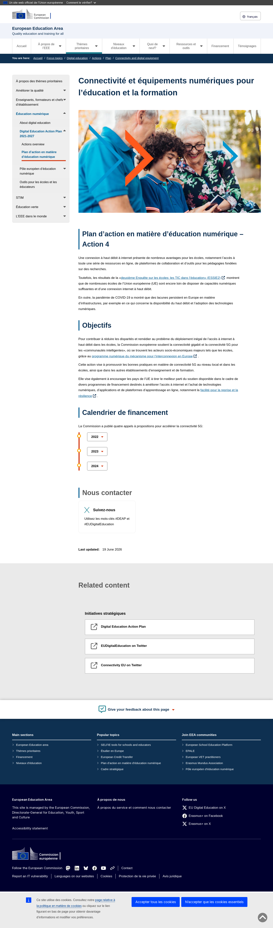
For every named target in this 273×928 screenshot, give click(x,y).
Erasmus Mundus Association (204, 763)
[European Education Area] (34, 14)
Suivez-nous (104, 510)
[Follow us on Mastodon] (68, 868)
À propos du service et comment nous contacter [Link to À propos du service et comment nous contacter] (134, 807)
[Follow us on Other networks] (112, 868)
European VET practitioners (203, 757)
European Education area (32, 744)
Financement (220, 46)
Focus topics (55, 58)
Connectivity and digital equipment (136, 58)
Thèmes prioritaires (28, 750)
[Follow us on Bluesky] (85, 868)
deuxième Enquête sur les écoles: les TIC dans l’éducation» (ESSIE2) (170, 278)
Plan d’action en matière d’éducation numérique (131, 763)
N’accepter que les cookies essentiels (214, 902)
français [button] (250, 16)
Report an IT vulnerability (30, 876)
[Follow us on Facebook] (94, 868)
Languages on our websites (74, 876)
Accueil (22, 46)
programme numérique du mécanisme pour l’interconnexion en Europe (142, 356)
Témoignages (247, 46)
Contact (127, 868)
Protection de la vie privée (137, 876)
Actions (96, 58)
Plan (108, 58)
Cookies (106, 876)
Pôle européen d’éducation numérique (210, 769)
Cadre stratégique (112, 769)
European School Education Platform (209, 744)
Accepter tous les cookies (155, 902)
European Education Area (32, 799)
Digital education (77, 58)
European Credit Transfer (117, 757)
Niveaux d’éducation (29, 763)
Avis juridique (172, 876)
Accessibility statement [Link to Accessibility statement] (30, 828)
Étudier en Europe (112, 750)
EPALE (190, 750)
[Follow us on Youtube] (103, 868)
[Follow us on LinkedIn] (77, 868)
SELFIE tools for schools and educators (126, 744)
